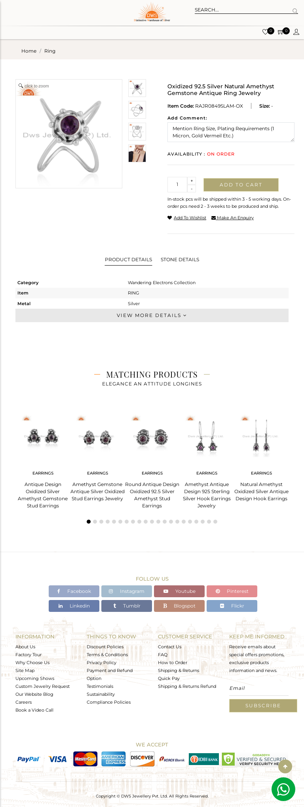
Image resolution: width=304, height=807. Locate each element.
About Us (25, 646)
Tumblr (127, 606)
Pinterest (232, 591)
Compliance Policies (109, 702)
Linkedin (74, 606)
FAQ (162, 654)
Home (28, 51)
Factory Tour (28, 654)
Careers (23, 702)
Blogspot (179, 606)
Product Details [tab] (128, 259)
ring (49, 51)
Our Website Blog (34, 694)
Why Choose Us (32, 662)
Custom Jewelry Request (42, 686)
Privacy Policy (101, 662)
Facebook (74, 591)
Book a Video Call (34, 710)
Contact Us (169, 646)
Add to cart (241, 185)
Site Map (24, 670)
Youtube (179, 591)
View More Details (152, 315)
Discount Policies (105, 646)
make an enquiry (232, 217)
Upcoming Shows (34, 678)
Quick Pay (169, 678)
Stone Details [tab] (180, 259)
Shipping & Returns (178, 670)
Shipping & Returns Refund (187, 686)
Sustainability (101, 694)
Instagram (126, 591)
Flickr (232, 606)
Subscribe (263, 705)
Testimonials (100, 686)
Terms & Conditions (107, 654)
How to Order (172, 662)
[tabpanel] (42, 459)
